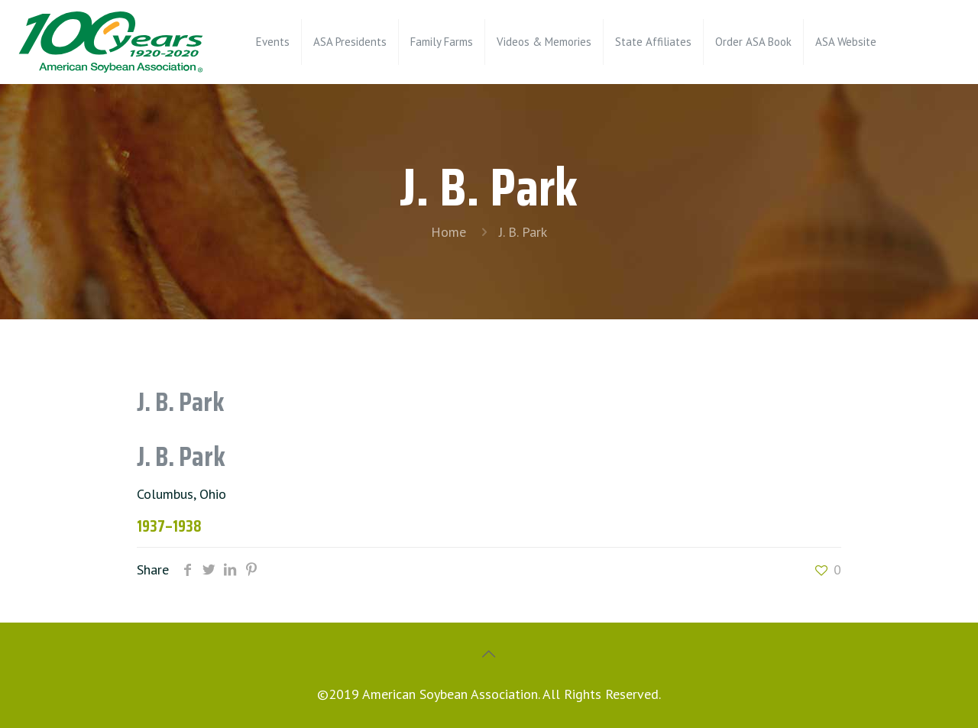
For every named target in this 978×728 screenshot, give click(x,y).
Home (448, 232)
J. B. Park (523, 232)
